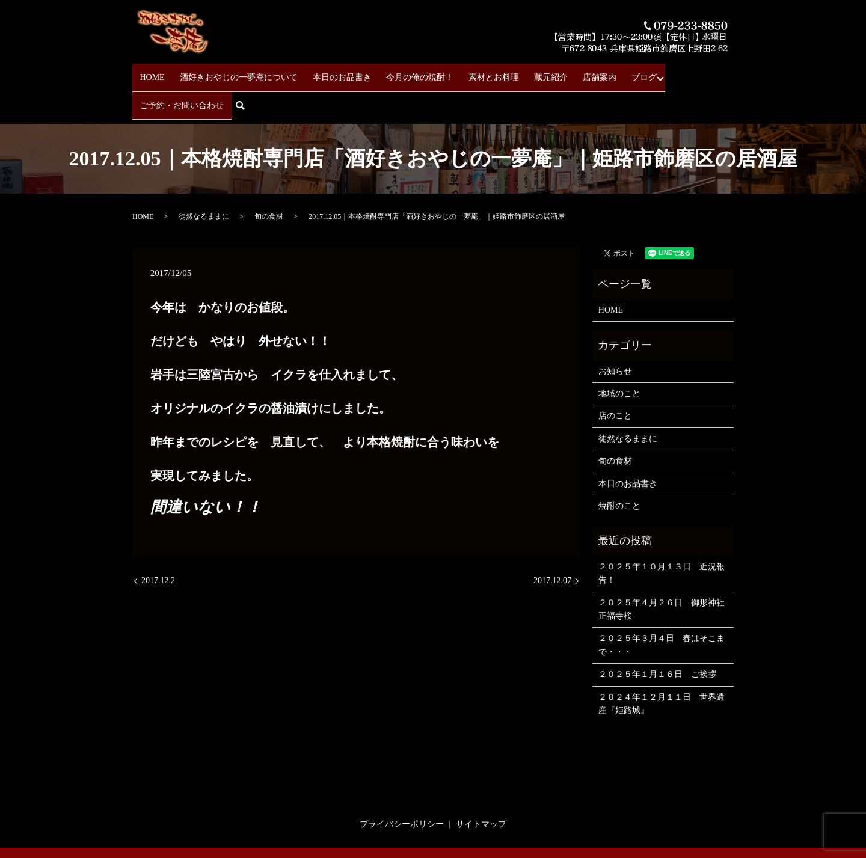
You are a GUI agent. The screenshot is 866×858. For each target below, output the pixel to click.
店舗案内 (560, 72)
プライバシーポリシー (402, 786)
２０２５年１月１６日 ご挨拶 (657, 637)
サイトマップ (481, 786)
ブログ (598, 72)
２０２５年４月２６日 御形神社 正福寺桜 (663, 571)
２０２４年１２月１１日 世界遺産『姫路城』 (661, 666)
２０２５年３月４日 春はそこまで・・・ (661, 607)
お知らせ (615, 334)
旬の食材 (268, 179)
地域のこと (619, 356)
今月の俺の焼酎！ (400, 72)
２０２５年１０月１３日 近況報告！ (661, 536)
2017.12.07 (552, 543)
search (728, 73)
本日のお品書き (328, 72)
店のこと (615, 378)
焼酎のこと (619, 468)
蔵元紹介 (518, 72)
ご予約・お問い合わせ (666, 72)
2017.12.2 (158, 543)
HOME (152, 72)
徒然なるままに (204, 179)
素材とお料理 (468, 72)
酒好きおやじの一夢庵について (232, 72)
